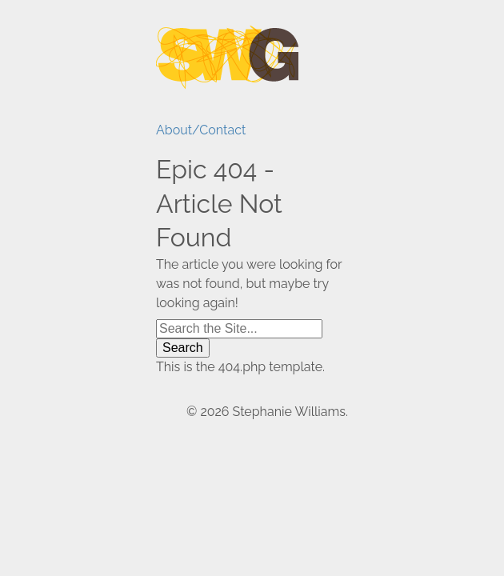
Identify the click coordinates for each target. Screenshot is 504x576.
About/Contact (197, 130)
